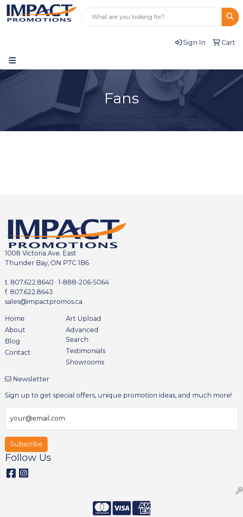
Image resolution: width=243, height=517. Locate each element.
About (15, 330)
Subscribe (26, 444)
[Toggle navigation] (12, 60)
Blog (12, 341)
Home (15, 318)
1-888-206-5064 (83, 282)
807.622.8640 (32, 282)
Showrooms (85, 362)
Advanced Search (82, 334)
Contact (18, 352)
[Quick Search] (151, 17)
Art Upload (83, 318)
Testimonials (85, 351)
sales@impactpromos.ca (43, 302)
